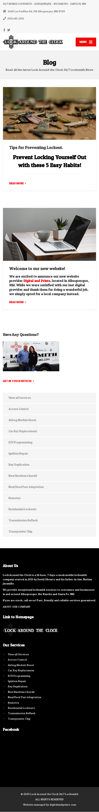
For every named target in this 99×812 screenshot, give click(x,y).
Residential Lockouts (22, 509)
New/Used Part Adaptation (26, 487)
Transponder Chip (20, 532)
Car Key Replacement (22, 431)
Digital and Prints (36, 281)
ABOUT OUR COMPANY (16, 606)
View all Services (19, 398)
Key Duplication (18, 465)
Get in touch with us (17, 381)
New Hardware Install (22, 476)
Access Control (18, 409)
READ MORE (16, 183)
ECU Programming (20, 443)
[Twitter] (9, 30)
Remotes (14, 498)
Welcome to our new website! (37, 268)
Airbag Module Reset (22, 420)
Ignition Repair (18, 454)
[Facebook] (4, 30)
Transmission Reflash (23, 521)
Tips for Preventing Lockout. (36, 147)
